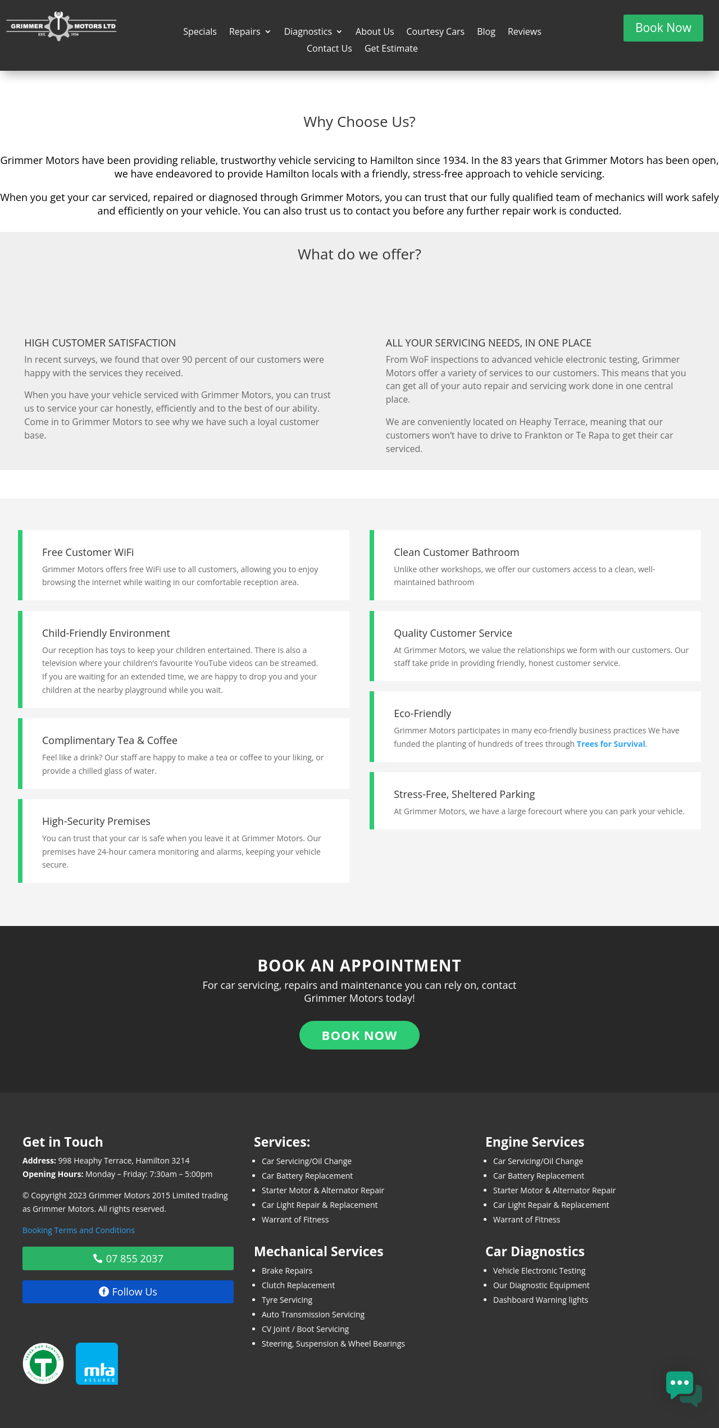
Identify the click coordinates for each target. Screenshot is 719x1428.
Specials (200, 33)
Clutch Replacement (298, 1285)
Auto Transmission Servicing (313, 1314)
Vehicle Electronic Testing (539, 1270)
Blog (486, 33)
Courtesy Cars (436, 33)
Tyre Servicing (287, 1299)
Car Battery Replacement (307, 1175)
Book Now (663, 27)
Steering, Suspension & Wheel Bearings (333, 1343)
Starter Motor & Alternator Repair (323, 1190)
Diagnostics (308, 33)
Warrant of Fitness (295, 1219)
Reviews (524, 33)
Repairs (245, 33)
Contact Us (329, 49)
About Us (375, 33)
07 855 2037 (134, 1258)
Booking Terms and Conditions (78, 1230)
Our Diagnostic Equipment (541, 1285)
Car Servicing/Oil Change (307, 1161)
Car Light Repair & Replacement (320, 1204)
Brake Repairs (287, 1270)
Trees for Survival (611, 743)
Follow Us (134, 1291)
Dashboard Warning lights (540, 1299)
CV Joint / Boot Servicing (305, 1329)
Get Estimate (391, 49)
